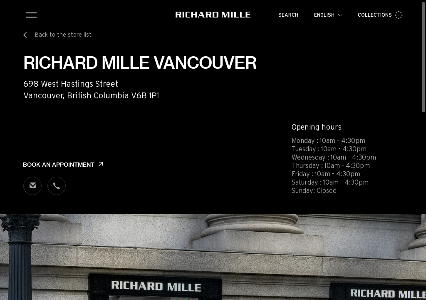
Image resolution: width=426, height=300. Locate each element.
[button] (414, 291)
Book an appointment (58, 164)
